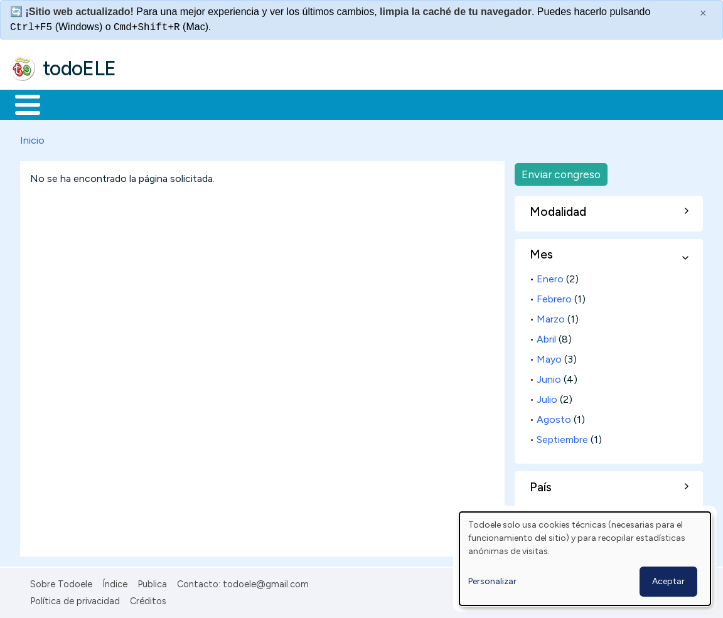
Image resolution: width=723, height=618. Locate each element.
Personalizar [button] (492, 581)
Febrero (554, 296)
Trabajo (226, 104)
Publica (152, 582)
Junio (549, 377)
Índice (114, 582)
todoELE (79, 68)
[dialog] (584, 558)
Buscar (516, 103)
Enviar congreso (561, 171)
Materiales (70, 104)
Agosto (554, 417)
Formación (151, 104)
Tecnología (375, 104)
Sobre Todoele (61, 582)
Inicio (21, 103)
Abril (546, 337)
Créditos (148, 598)
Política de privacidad (75, 598)
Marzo (551, 316)
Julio (547, 397)
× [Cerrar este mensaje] (703, 13)
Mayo (549, 357)
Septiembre (562, 437)
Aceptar (668, 581)
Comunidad (459, 104)
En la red (296, 104)
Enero (550, 276)
